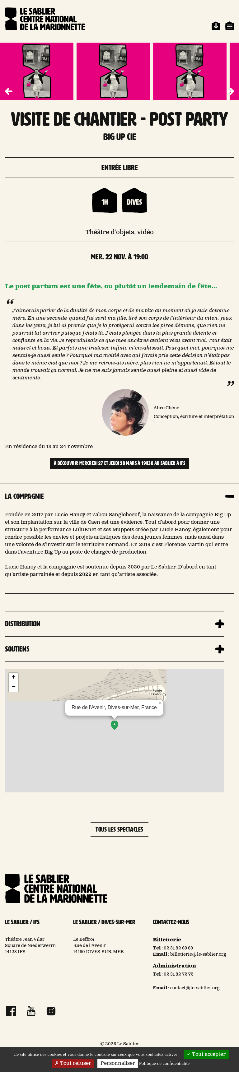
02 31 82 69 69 (178, 948)
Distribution (22, 624)
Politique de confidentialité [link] (164, 1063)
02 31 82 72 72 (179, 974)
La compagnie (24, 496)
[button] (230, 91)
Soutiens (17, 649)
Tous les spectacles (119, 829)
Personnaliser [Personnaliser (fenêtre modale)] (118, 1063)
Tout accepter (206, 1054)
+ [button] (14, 677)
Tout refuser (73, 1063)
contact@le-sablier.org (195, 988)
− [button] (14, 687)
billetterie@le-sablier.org (198, 954)
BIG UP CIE (119, 137)
